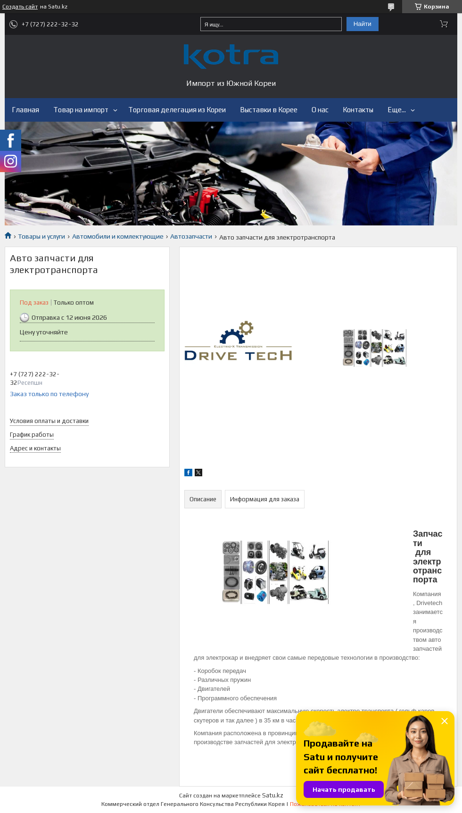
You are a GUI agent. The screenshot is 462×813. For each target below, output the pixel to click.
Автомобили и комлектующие (118, 236)
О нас (320, 110)
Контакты (358, 110)
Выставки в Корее (268, 110)
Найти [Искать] (362, 23)
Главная (25, 110)
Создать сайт (20, 6)
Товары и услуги (41, 236)
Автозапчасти (191, 236)
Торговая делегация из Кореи (177, 110)
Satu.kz (272, 795)
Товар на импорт (80, 110)
